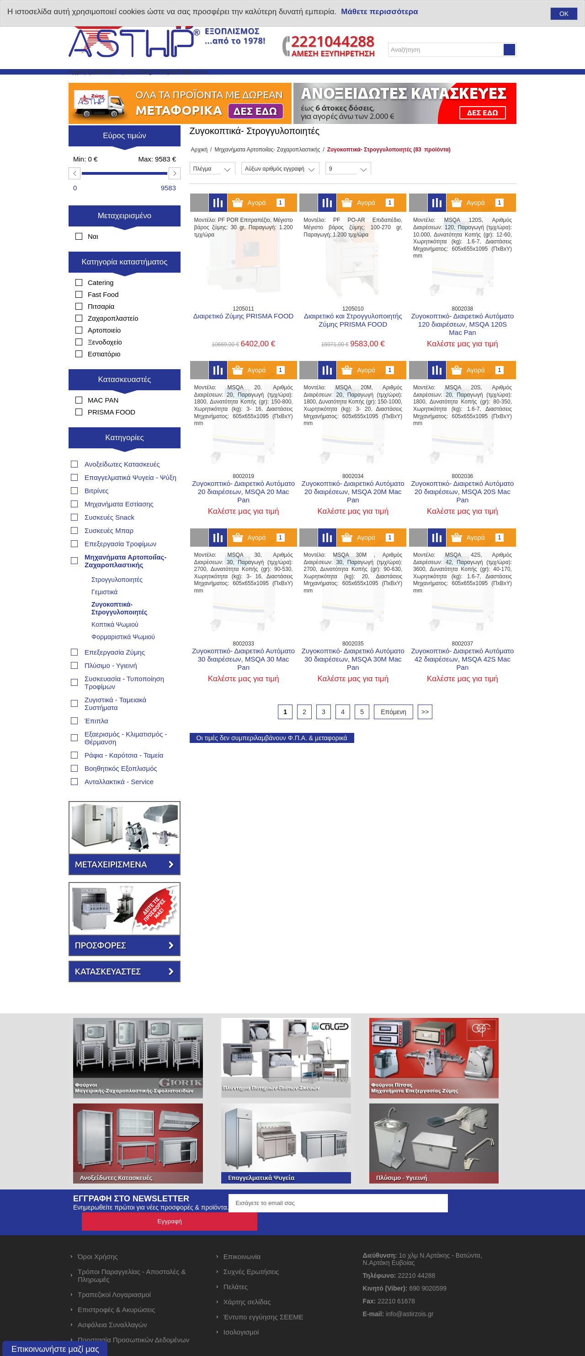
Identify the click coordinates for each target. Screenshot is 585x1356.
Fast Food (103, 316)
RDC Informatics (365, 1350)
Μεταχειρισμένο (125, 237)
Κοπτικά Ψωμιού (114, 618)
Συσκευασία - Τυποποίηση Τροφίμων (124, 676)
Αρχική (86, 82)
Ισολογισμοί (241, 1308)
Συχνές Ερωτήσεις (251, 1247)
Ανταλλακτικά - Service (119, 776)
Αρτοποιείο (104, 352)
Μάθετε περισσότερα (379, 11)
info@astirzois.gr (409, 1289)
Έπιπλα (96, 715)
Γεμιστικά (104, 586)
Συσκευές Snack (109, 511)
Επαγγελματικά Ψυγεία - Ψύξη (130, 471)
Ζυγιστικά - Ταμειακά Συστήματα (115, 697)
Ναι (93, 258)
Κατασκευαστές (124, 401)
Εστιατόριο (104, 376)
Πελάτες (235, 1262)
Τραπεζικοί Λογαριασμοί (114, 1270)
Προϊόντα (126, 82)
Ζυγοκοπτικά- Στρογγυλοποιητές (119, 602)
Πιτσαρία (101, 328)
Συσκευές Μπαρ (109, 524)
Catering (101, 304)
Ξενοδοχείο (105, 364)
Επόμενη (393, 733)
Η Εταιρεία (258, 82)
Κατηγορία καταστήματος (125, 284)
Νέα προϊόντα (177, 82)
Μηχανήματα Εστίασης (119, 498)
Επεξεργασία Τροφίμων (120, 538)
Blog (220, 82)
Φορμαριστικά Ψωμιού (123, 631)
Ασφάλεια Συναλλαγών (112, 1300)
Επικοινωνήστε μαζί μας (55, 1349)
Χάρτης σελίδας (247, 1277)
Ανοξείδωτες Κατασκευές (122, 458)
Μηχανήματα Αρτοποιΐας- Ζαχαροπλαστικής (264, 171)
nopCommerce (248, 1350)
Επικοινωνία (309, 82)
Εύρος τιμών (124, 157)
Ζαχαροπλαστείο (113, 340)
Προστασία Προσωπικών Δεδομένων (133, 1315)
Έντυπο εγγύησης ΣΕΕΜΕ (263, 1293)
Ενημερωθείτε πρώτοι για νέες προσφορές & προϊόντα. (151, 1201)
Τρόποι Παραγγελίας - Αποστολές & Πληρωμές (132, 1251)
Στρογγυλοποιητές (117, 573)
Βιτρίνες (97, 485)
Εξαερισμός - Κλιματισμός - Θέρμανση (126, 732)
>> (425, 733)
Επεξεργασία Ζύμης (115, 646)
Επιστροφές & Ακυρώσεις (116, 1285)
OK (564, 13)
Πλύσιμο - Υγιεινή (111, 659)
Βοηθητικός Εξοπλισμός (121, 762)
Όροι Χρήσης (98, 1232)
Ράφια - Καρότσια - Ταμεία (124, 749)
